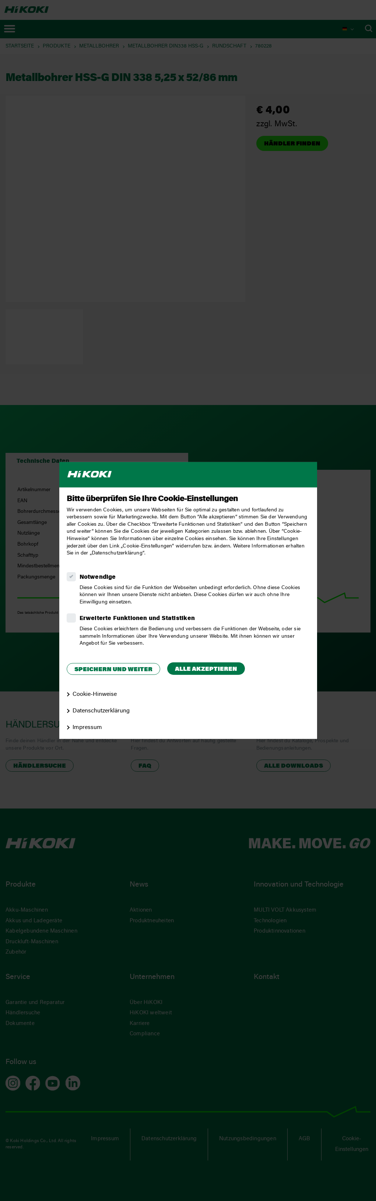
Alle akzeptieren (206, 669)
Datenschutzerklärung (101, 711)
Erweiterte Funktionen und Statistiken (137, 618)
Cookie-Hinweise (95, 694)
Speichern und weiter (113, 670)
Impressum (87, 727)
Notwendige (98, 577)
